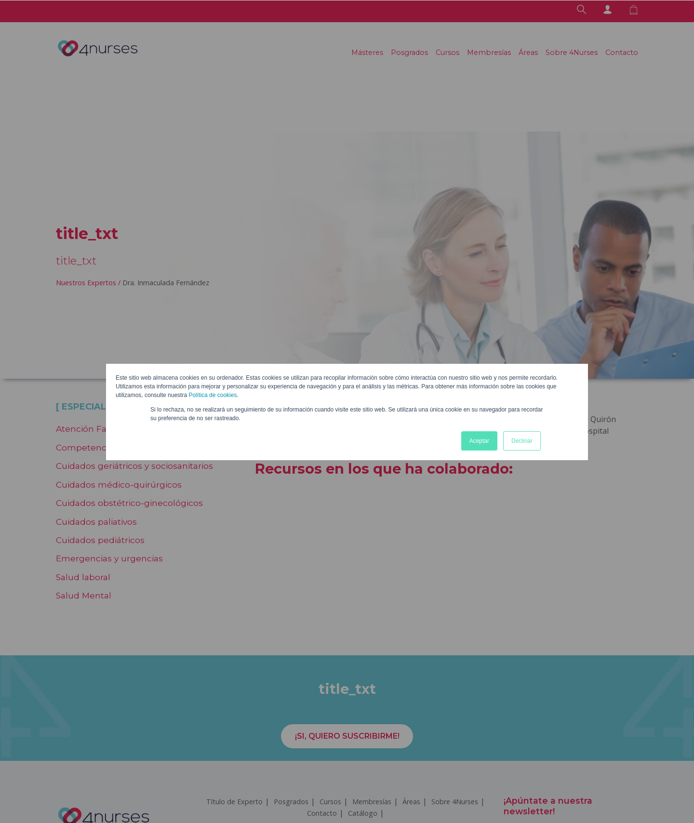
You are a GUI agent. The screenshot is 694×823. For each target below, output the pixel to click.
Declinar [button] (522, 441)
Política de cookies (212, 395)
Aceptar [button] (479, 441)
